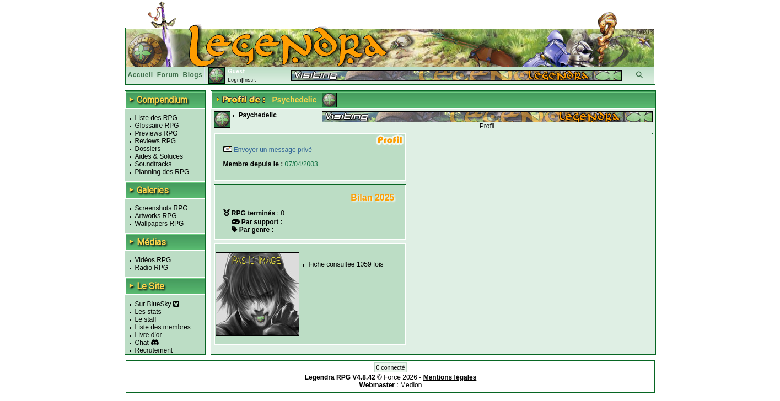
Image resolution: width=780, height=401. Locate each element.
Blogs (193, 75)
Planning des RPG (162, 172)
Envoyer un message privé (272, 150)
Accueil (140, 75)
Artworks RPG (156, 216)
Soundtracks (153, 164)
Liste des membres (163, 327)
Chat (142, 342)
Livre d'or (148, 335)
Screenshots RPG (161, 208)
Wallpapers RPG (159, 223)
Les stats (148, 312)
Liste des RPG (156, 118)
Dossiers (148, 149)
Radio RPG (152, 268)
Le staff (146, 319)
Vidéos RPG (153, 260)
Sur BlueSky (157, 304)
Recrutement (154, 350)
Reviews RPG (155, 141)
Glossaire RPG (157, 125)
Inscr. (250, 80)
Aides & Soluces (159, 156)
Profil (487, 126)
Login (234, 80)
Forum (168, 75)
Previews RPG (156, 133)
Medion (411, 385)
